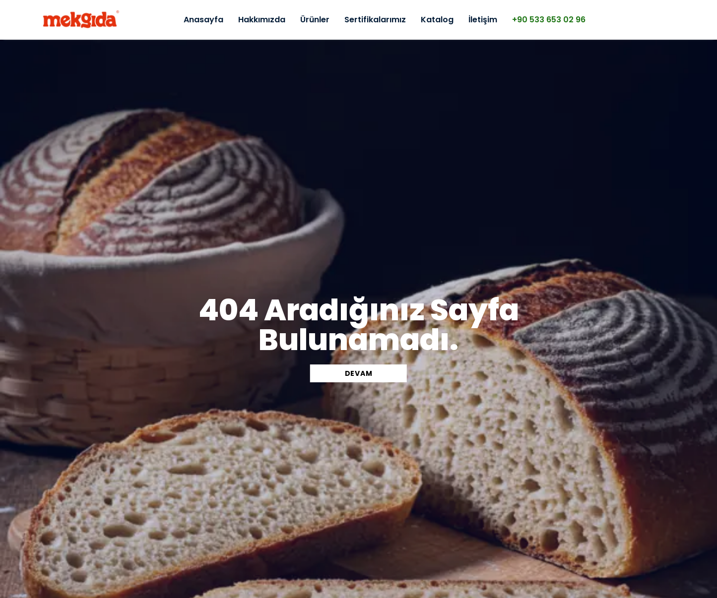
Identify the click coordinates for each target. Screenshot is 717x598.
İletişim (482, 19)
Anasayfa (203, 19)
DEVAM (359, 373)
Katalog (437, 19)
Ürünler (314, 19)
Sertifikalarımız (375, 19)
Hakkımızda (261, 19)
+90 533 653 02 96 (549, 19)
